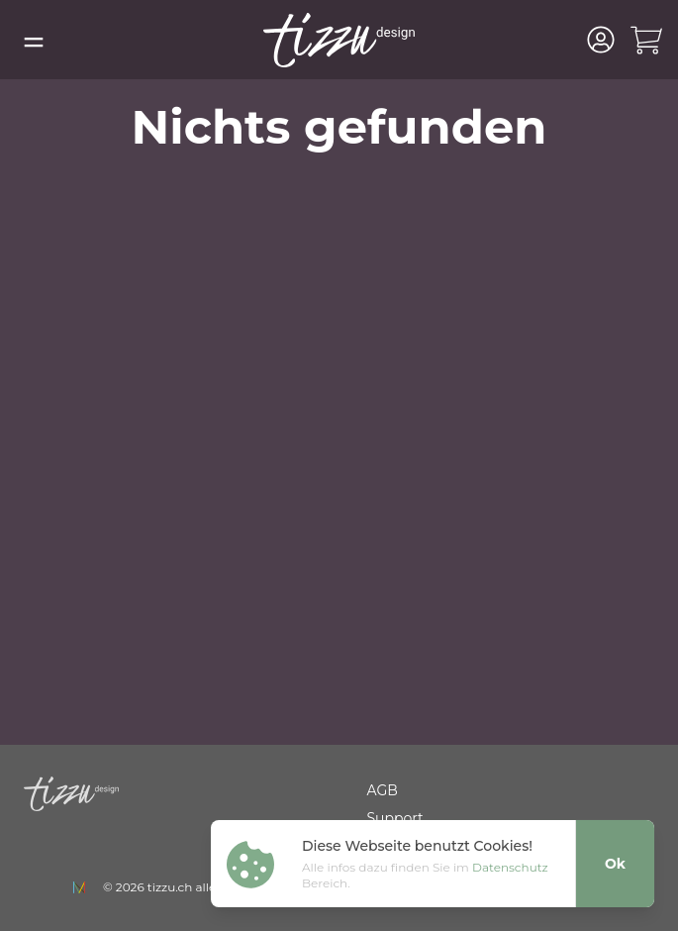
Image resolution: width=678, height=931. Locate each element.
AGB (382, 790)
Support (395, 818)
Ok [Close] (615, 864)
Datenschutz (510, 867)
